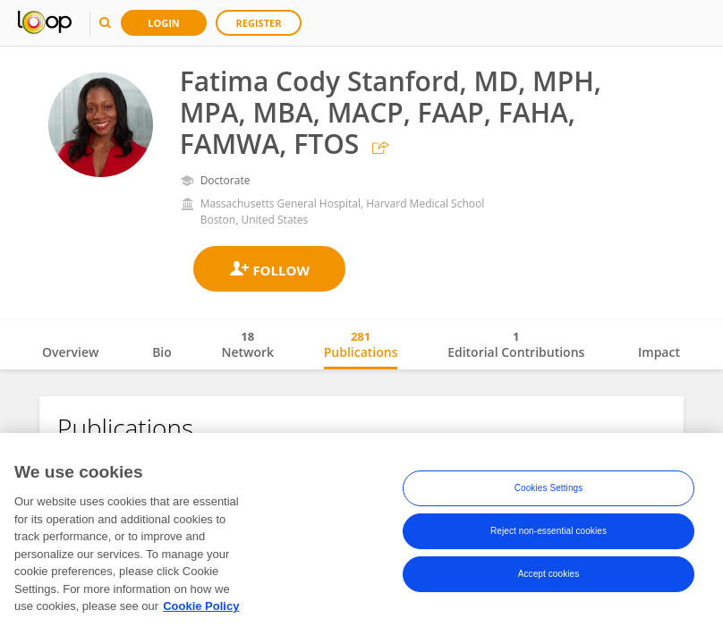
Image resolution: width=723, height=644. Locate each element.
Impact (659, 351)
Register (259, 23)
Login (164, 23)
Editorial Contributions (515, 344)
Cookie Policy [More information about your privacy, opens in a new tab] (201, 606)
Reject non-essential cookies (548, 531)
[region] (361, 538)
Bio (162, 351)
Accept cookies (549, 574)
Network (247, 344)
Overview (70, 351)
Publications (361, 344)
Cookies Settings (549, 488)
